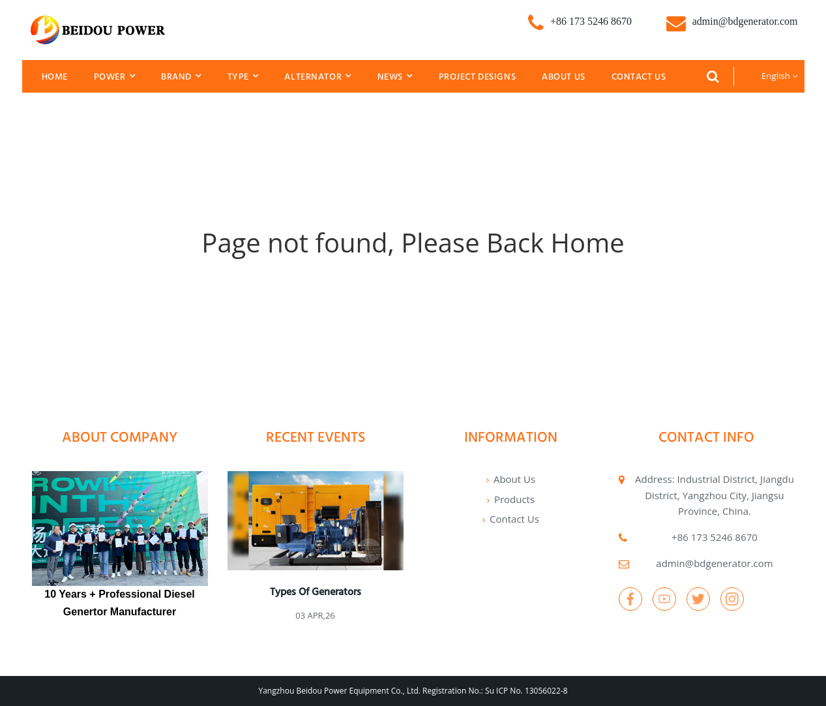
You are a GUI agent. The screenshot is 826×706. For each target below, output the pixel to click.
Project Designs (477, 76)
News (395, 76)
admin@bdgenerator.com (714, 563)
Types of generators (315, 591)
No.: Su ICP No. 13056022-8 (517, 690)
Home (55, 76)
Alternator (317, 76)
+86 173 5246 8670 (714, 537)
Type (243, 76)
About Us (563, 76)
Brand (181, 76)
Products (514, 499)
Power (114, 76)
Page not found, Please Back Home (412, 242)
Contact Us (639, 76)
